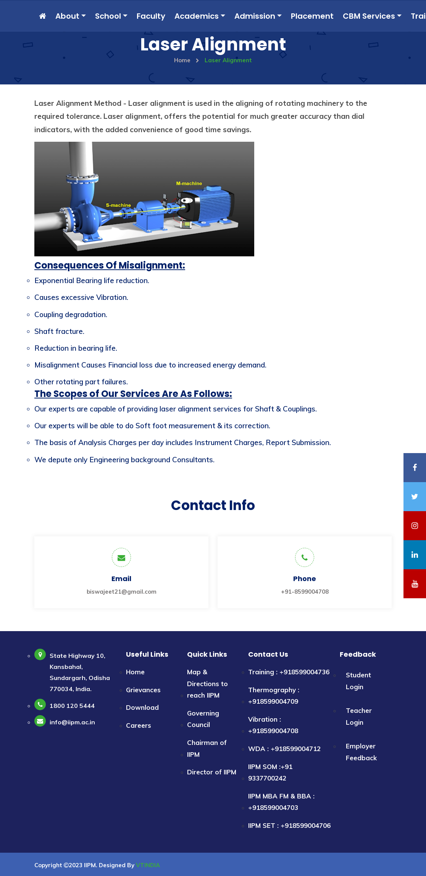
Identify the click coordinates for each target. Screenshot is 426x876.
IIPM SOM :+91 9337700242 (270, 772)
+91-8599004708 (305, 591)
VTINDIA (148, 865)
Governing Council (203, 719)
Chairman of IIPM (207, 748)
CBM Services (369, 16)
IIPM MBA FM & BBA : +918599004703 (281, 802)
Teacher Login (359, 716)
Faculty (151, 16)
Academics (196, 16)
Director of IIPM (211, 772)
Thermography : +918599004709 (273, 696)
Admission (254, 16)
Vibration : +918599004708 (273, 725)
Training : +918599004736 (288, 672)
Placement (312, 16)
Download (142, 707)
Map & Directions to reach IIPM (207, 683)
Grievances (143, 690)
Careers (138, 725)
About (67, 16)
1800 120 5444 (72, 705)
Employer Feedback (361, 752)
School (108, 16)
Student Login (358, 681)
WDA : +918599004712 (284, 749)
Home (186, 60)
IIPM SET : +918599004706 (289, 825)
